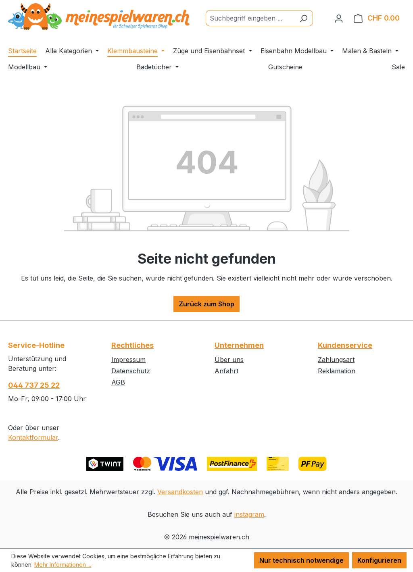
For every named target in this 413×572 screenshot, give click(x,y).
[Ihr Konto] (338, 18)
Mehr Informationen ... (62, 564)
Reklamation (336, 371)
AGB (118, 382)
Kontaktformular (33, 437)
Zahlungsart (336, 360)
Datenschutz (130, 371)
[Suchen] (303, 18)
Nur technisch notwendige (301, 560)
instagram (249, 514)
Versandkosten (180, 492)
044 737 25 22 (34, 385)
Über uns (229, 360)
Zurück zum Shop (206, 304)
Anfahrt (226, 371)
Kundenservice (345, 345)
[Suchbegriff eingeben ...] (250, 18)
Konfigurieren (379, 560)
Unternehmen (239, 345)
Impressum (128, 360)
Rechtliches (132, 345)
